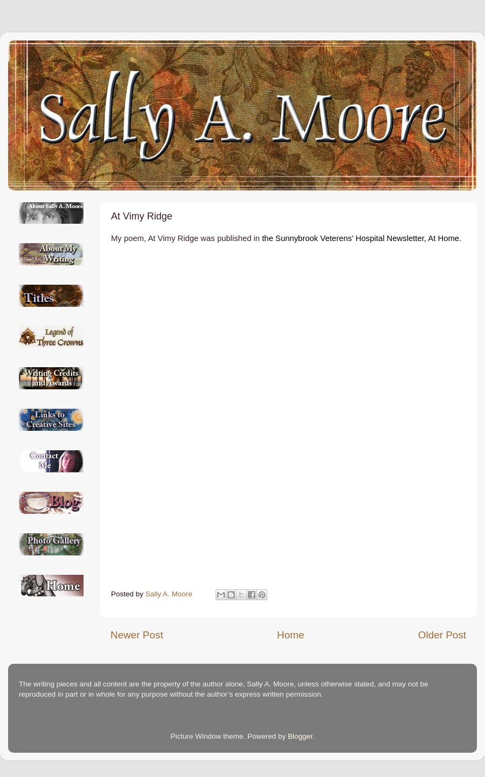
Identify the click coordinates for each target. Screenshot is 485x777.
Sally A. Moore (170, 594)
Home (290, 635)
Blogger (300, 736)
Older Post (442, 635)
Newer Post (136, 635)
